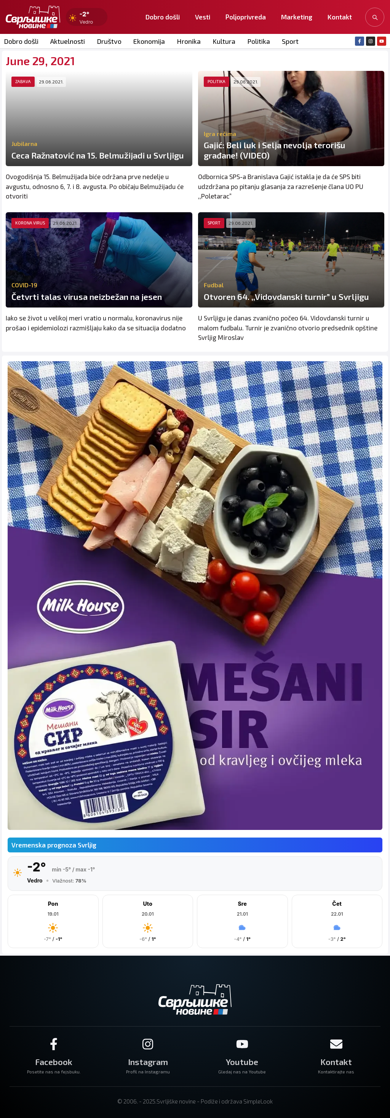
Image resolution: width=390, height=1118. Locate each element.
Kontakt (340, 17)
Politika (258, 41)
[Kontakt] (336, 1044)
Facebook (53, 1062)
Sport (290, 41)
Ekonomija (149, 41)
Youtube (242, 1062)
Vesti (202, 17)
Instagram (148, 1062)
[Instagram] (148, 1044)
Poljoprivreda (245, 17)
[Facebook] (54, 1044)
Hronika (189, 41)
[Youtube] (242, 1044)
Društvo (109, 41)
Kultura (224, 41)
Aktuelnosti (67, 41)
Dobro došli (162, 17)
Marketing (296, 17)
